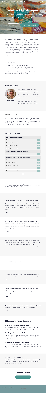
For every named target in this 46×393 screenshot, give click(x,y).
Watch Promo (13, 25)
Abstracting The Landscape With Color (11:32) (23, 154)
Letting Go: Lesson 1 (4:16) (23, 143)
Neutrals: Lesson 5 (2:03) (23, 171)
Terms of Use (23, 387)
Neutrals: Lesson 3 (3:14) (23, 165)
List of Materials (23, 140)
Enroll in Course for (29, 25)
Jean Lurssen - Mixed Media (13, 1)
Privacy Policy (23, 388)
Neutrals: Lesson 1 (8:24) (23, 160)
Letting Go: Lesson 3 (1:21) (23, 148)
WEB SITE (38, 387)
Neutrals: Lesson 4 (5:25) (23, 168)
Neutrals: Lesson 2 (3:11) (23, 162)
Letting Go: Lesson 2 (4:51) (23, 145)
